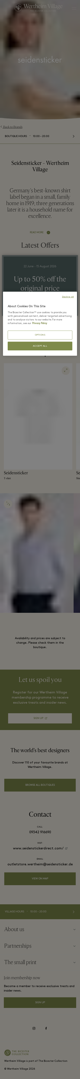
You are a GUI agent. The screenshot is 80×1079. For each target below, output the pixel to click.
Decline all (68, 297)
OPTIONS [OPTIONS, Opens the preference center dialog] (40, 335)
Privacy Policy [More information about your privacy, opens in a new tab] (39, 323)
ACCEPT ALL (40, 346)
